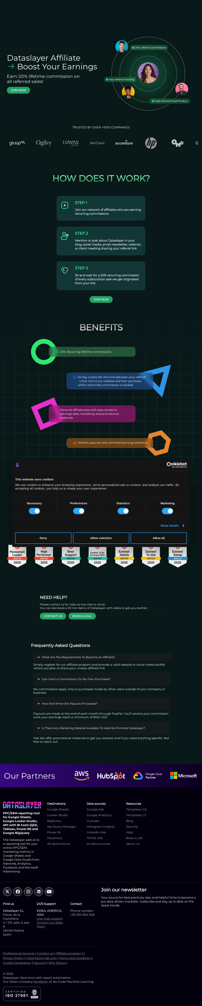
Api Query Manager (61, 826)
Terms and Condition (75, 958)
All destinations (58, 844)
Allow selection (101, 538)
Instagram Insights (101, 826)
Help (129, 832)
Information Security (41, 958)
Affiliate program (68, 953)
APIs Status (56, 963)
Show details (170, 525)
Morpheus (54, 838)
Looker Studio (57, 815)
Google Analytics (99, 815)
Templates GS (136, 809)
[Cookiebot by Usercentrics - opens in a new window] (169, 465)
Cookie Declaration (17, 963)
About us (133, 844)
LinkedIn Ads (96, 832)
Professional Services (19, 953)
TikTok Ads (95, 838)
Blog (129, 821)
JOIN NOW (18, 90)
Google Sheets (58, 809)
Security (132, 826)
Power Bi (54, 832)
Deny (43, 538)
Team (41, 926)
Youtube (93, 821)
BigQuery (54, 821)
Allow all (159, 538)
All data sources (98, 844)
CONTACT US (53, 616)
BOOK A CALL (82, 616)
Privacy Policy (13, 958)
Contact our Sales (50, 922)
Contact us (45, 953)
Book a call (134, 838)
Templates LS (136, 815)
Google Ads (95, 809)
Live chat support (50, 918)
